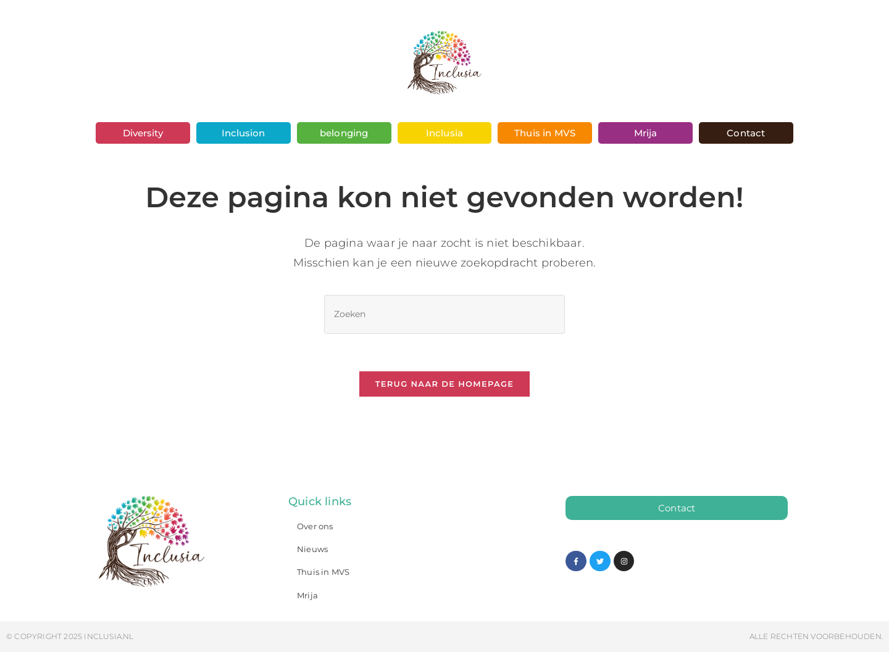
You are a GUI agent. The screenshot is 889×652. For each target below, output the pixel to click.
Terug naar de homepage (444, 384)
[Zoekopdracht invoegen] (444, 314)
